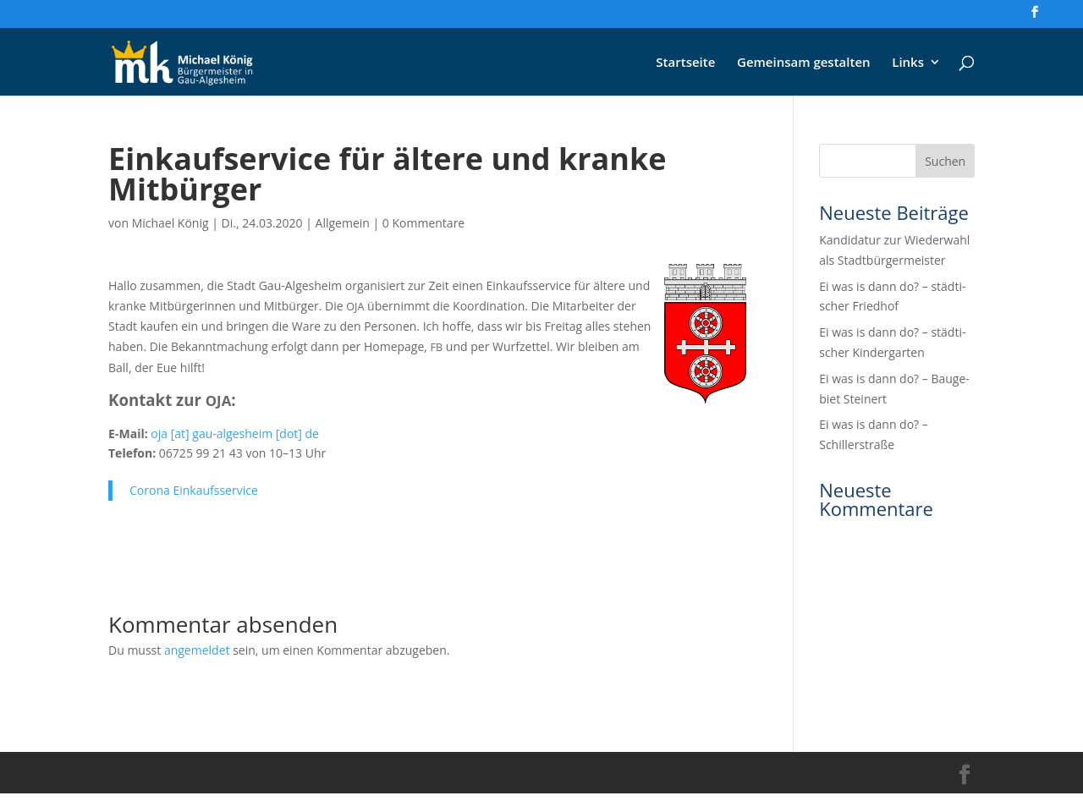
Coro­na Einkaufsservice (193, 490)
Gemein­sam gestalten (804, 63)
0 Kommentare (423, 223)
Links (908, 63)
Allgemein (343, 223)
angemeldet (197, 650)
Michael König (170, 223)
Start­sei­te (685, 63)
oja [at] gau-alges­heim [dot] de (235, 433)
